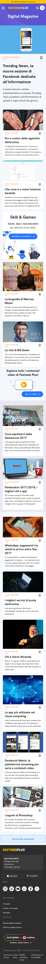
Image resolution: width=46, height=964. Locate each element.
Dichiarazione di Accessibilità (37, 956)
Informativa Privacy (8, 956)
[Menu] (3, 8)
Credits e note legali (10, 908)
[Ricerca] (37, 8)
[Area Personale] (42, 8)
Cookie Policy (15, 956)
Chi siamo (6, 904)
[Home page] (18, 8)
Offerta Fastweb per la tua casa (24, 2)
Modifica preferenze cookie (23, 957)
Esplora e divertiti (22, 236)
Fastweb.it (6, 913)
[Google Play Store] (32, 876)
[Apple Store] (12, 876)
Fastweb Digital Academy (12, 923)
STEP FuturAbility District (12, 927)
